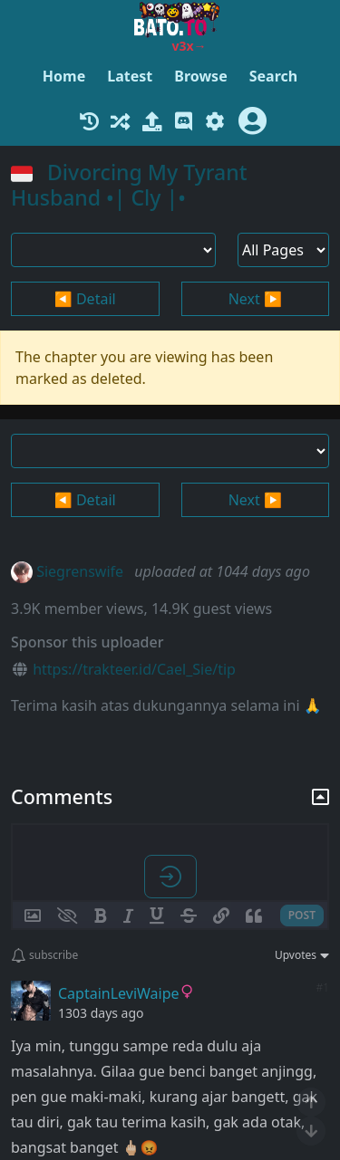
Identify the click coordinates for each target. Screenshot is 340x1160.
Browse (200, 76)
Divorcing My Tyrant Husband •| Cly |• (129, 185)
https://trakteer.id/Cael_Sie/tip (134, 669)
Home (64, 76)
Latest (129, 76)
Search (273, 76)
